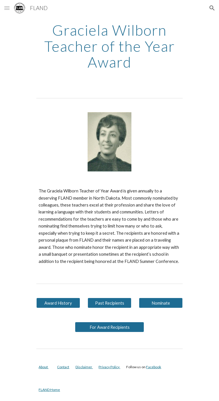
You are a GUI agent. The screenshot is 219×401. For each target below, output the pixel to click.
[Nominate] (160, 303)
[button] (7, 8)
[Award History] (58, 303)
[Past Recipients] (109, 303)
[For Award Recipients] (109, 327)
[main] (109, 46)
